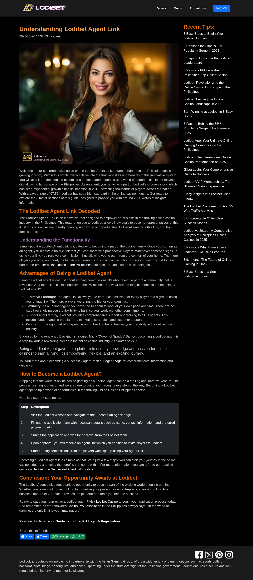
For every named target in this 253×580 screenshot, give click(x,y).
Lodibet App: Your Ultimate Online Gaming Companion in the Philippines (208, 145)
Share (26, 536)
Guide (178, 8)
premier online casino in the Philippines (63, 265)
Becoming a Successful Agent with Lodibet (63, 469)
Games (161, 8)
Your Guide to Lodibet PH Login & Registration (83, 521)
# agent (55, 36)
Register (221, 8)
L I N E (78, 536)
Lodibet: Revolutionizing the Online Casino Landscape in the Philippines (207, 87)
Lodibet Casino (107, 501)
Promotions (198, 8)
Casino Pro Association (84, 506)
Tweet (41, 536)
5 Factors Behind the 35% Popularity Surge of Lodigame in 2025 (207, 128)
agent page (113, 361)
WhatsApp (60, 536)
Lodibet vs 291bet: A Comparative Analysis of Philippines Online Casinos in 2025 (208, 235)
